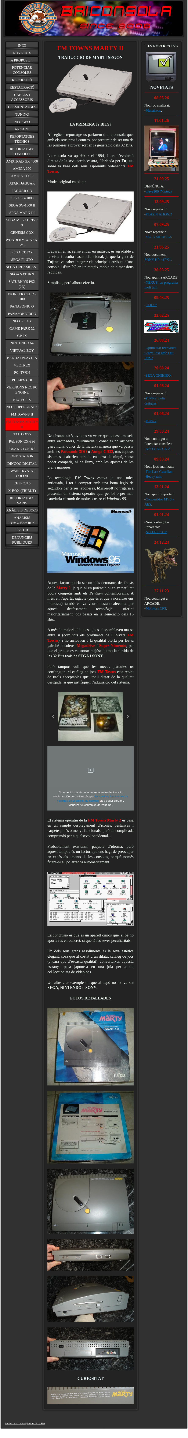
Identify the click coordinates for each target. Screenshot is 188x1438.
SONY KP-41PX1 (157, 260)
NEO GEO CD (156, 532)
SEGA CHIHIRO (158, 375)
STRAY (151, 305)
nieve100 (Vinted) (159, 191)
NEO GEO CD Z (158, 449)
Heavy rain (154, 476)
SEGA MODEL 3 (158, 237)
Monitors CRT (156, 608)
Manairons (153, 110)
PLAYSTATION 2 (159, 214)
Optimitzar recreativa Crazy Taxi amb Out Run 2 (160, 353)
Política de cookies (36, 1423)
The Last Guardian (159, 472)
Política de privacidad (15, 1423)
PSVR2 (151, 421)
